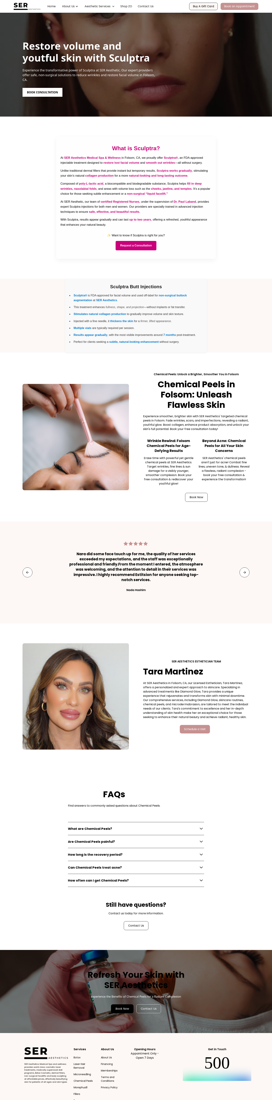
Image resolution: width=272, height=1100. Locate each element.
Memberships (109, 1070)
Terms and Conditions (107, 1079)
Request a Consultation (136, 245)
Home (51, 6)
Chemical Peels (83, 1081)
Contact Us (146, 6)
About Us (106, 1057)
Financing (107, 1064)
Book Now (196, 497)
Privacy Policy (109, 1087)
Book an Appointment (239, 6)
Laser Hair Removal (79, 1066)
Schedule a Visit (195, 729)
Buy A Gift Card (203, 6)
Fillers (77, 1094)
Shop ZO (126, 6)
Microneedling (82, 1074)
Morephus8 (80, 1087)
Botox (77, 1057)
